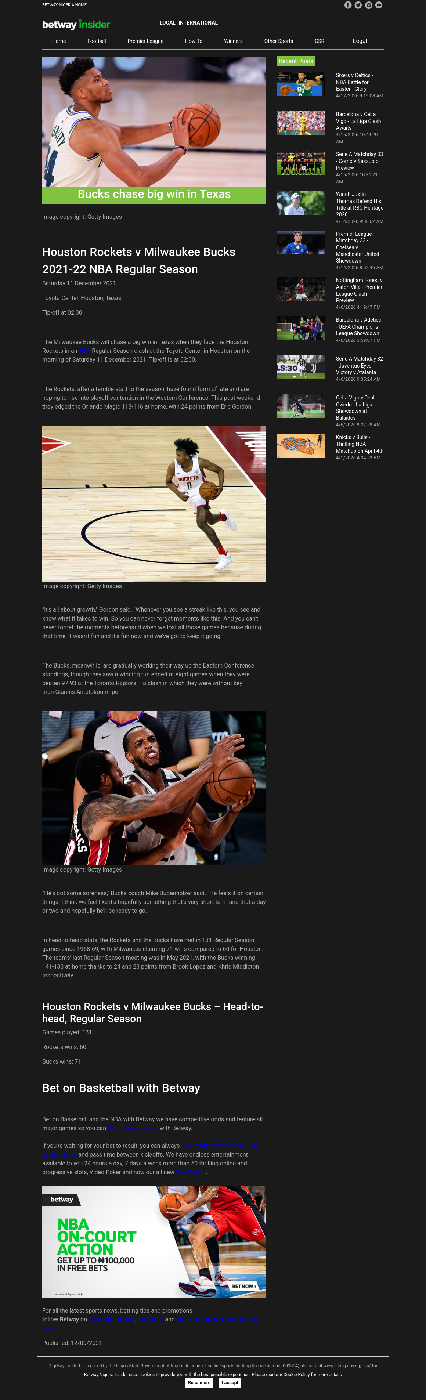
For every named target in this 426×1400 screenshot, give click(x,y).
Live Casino (191, 1172)
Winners (233, 41)
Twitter (125, 1319)
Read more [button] (199, 1382)
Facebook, (102, 1319)
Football (96, 41)
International (198, 23)
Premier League (145, 41)
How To (193, 41)
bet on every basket (133, 1128)
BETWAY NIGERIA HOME (64, 5)
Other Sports (278, 41)
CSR (319, 41)
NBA (85, 350)
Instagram (150, 1319)
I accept (230, 1382)
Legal (360, 40)
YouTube (187, 1319)
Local (168, 23)
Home (59, 41)
